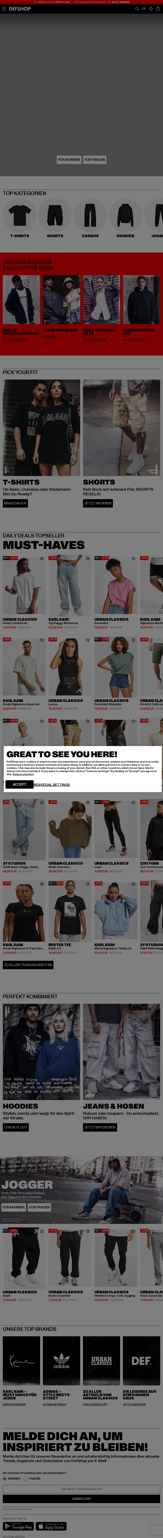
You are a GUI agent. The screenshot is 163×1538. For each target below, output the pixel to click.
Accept (19, 784)
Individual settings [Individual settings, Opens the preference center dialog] (52, 785)
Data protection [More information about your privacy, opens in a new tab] (23, 774)
